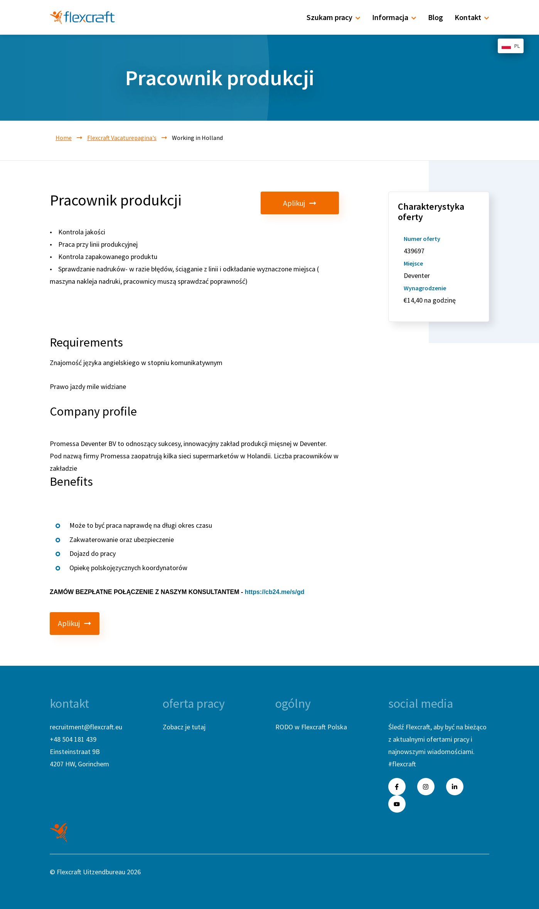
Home (64, 137)
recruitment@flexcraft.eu (86, 726)
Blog (435, 17)
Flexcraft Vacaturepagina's (122, 137)
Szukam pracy (333, 17)
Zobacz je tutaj (184, 726)
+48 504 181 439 (73, 739)
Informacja (394, 17)
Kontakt (472, 17)
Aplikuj (314, 203)
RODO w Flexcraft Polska (311, 726)
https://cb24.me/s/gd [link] (275, 592)
